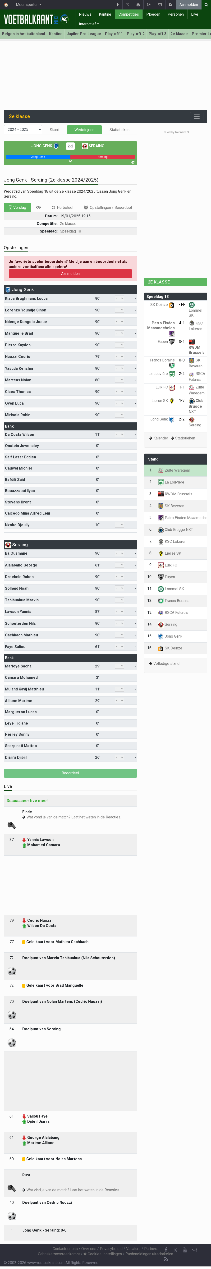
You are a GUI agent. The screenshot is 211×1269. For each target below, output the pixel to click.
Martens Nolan (18, 380)
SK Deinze (162, 304)
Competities (129, 14)
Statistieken (119, 130)
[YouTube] (185, 1250)
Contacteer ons (65, 1248)
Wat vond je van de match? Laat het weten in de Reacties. (74, 817)
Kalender (160, 438)
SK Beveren (171, 506)
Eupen (166, 341)
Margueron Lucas (21, 712)
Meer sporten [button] (27, 4)
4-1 (182, 323)
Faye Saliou (15, 646)
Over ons (88, 1248)
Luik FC (165, 387)
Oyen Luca (14, 403)
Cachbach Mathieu (21, 635)
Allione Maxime (18, 700)
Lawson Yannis (18, 611)
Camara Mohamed (21, 677)
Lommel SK (195, 310)
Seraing (93, 146)
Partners (151, 1248)
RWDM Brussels (197, 347)
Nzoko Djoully (17, 525)
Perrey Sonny (17, 734)
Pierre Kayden (18, 345)
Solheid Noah (16, 588)
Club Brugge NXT (196, 406)
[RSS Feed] (166, 1259)
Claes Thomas (18, 391)
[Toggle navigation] (196, 116)
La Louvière (161, 373)
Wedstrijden (84, 130)
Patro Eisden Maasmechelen (161, 328)
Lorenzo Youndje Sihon (25, 310)
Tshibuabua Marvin (22, 600)
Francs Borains (173, 600)
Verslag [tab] (17, 207)
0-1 (182, 341)
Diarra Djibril (16, 757)
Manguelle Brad (19, 333)
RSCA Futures (173, 612)
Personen (176, 14)
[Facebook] (166, 1250)
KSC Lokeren (172, 541)
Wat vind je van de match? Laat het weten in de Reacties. (73, 1190)
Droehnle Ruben (19, 577)
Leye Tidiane (16, 723)
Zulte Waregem (174, 470)
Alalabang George (21, 565)
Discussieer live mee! (27, 800)
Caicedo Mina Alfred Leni (27, 513)
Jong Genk (45, 146)
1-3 (182, 400)
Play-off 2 (136, 34)
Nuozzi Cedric (17, 356)
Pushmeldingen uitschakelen (149, 1254)
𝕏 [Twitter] (175, 1250)
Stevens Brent (18, 502)
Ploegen (153, 14)
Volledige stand (166, 663)
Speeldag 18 (70, 231)
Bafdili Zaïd (15, 479)
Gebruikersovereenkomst (59, 1254)
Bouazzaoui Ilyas (20, 490)
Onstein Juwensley (22, 445)
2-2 (70, 146)
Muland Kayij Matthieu (24, 689)
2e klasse (179, 34)
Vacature (133, 1248)
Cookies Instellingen (102, 1254)
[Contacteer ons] (194, 1250)
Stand (54, 130)
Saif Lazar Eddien (20, 457)
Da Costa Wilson (19, 434)
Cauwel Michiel (18, 468)
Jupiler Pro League (84, 34)
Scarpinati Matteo (21, 746)
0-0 (182, 360)
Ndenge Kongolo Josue (26, 322)
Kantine (105, 14)
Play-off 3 (157, 34)
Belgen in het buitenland (23, 34)
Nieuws (85, 14)
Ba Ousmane (16, 553)
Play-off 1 (114, 34)
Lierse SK (163, 400)
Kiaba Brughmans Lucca (26, 298)
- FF (182, 304)
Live (194, 14)
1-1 (182, 387)
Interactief (87, 24)
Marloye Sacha (18, 666)
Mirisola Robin (17, 415)
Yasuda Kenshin (19, 368)
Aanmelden (188, 4)
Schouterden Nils (20, 623)
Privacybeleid (111, 1248)
